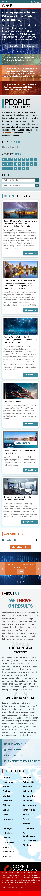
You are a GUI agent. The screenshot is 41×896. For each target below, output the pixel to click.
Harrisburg (8, 819)
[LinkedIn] (32, 2)
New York (27, 777)
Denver (6, 814)
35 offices (6, 133)
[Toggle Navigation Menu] (38, 5)
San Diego (27, 800)
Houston (7, 824)
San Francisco (29, 805)
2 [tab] (20, 52)
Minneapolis (8, 851)
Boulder (6, 791)
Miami (6, 847)
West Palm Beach (31, 840)
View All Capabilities (20, 547)
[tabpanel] (20, 568)
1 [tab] (17, 52)
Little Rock (8, 833)
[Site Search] (12, 1)
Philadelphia (28, 782)
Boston (6, 787)
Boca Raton (8, 782)
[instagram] (38, 2)
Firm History (12, 749)
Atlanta (6, 777)
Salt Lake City (29, 796)
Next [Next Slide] (38, 568)
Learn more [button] (20, 887)
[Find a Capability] (20, 540)
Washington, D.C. (30, 828)
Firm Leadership (14, 743)
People (11, 142)
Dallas (6, 810)
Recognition (12, 755)
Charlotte (7, 796)
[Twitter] (35, 2)
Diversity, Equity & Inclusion (21, 761)
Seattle (26, 814)
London (6, 838)
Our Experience (30, 46)
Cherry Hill (7, 800)
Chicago (6, 805)
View (20, 572)
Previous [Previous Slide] (2, 568)
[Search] (21, 1)
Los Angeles (8, 842)
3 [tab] (24, 52)
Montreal (7, 856)
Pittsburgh (27, 787)
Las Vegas (7, 828)
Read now (30, 253)
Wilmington (28, 845)
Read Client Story (12, 46)
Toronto (26, 819)
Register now (29, 522)
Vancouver (27, 824)
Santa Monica (29, 810)
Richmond (27, 791)
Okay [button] (20, 893)
